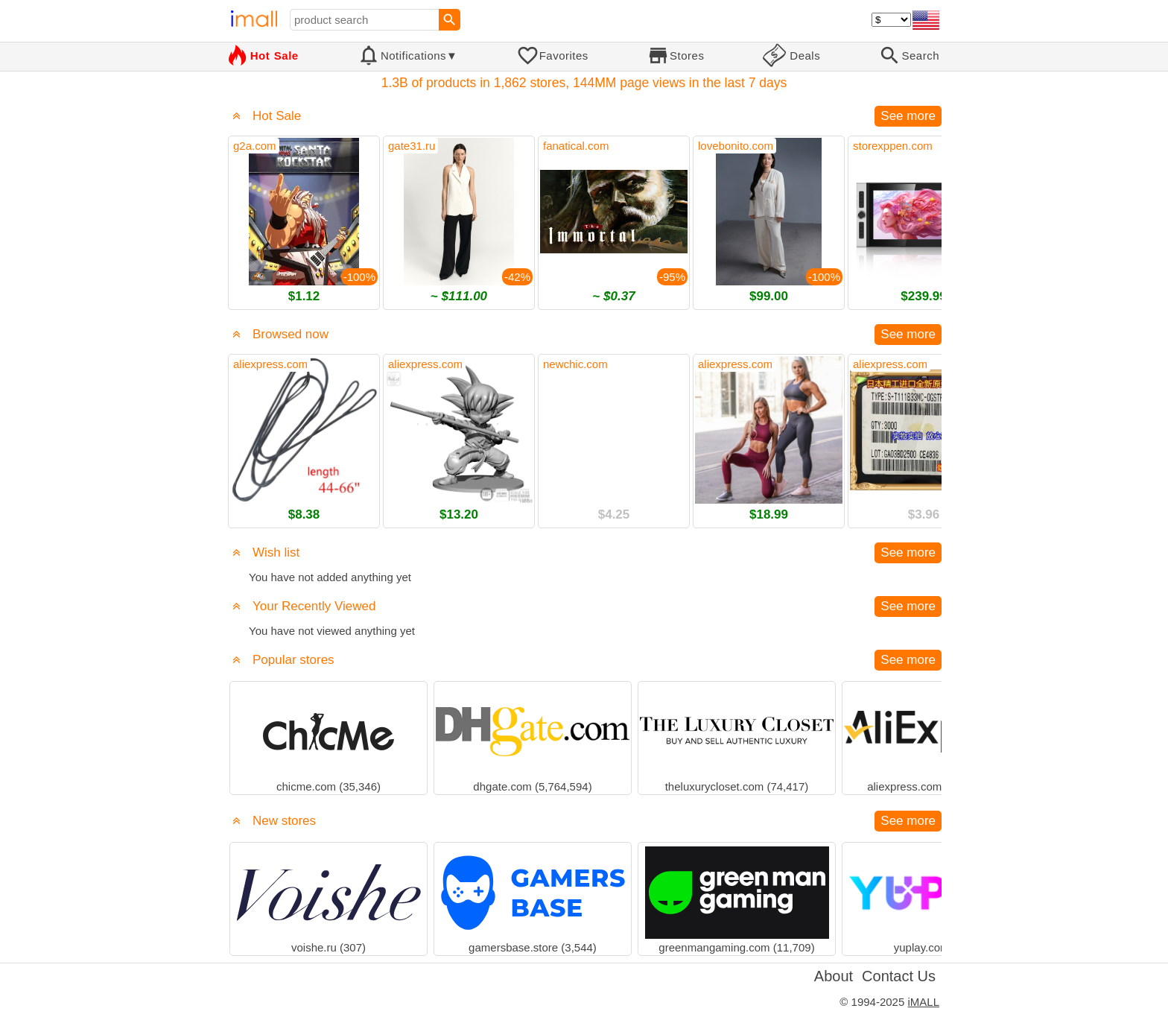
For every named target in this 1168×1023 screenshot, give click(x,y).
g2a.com (254, 145)
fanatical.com (576, 145)
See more (908, 116)
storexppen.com (893, 145)
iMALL (923, 1001)
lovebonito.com (735, 145)
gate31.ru (411, 145)
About (833, 976)
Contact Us (899, 976)
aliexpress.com (270, 364)
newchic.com (575, 364)
